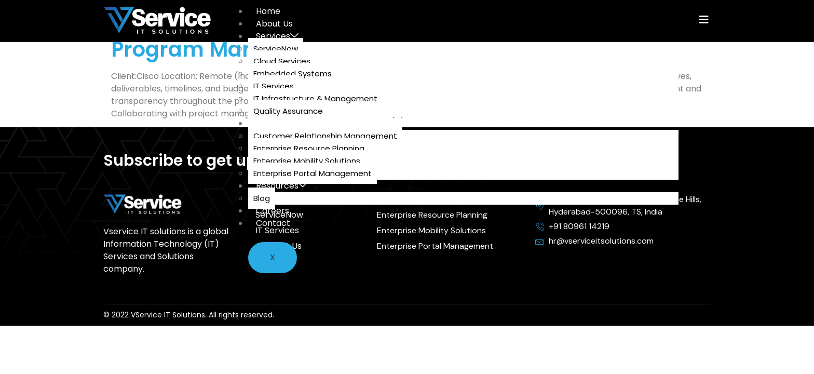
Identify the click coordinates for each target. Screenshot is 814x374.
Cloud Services (281, 61)
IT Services (273, 86)
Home (268, 11)
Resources (281, 186)
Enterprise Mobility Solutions (306, 160)
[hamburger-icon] (657, 14)
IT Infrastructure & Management (315, 98)
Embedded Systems (292, 73)
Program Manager (208, 49)
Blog (261, 198)
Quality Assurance (288, 110)
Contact (273, 223)
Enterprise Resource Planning (308, 148)
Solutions (278, 123)
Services (277, 36)
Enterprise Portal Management (312, 173)
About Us (274, 24)
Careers (272, 211)
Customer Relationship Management (325, 135)
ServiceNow (275, 48)
